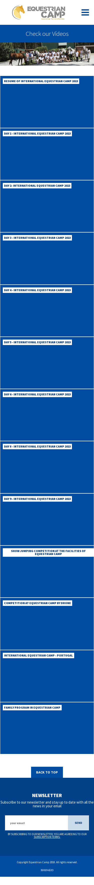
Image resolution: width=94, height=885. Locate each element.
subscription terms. (47, 845)
